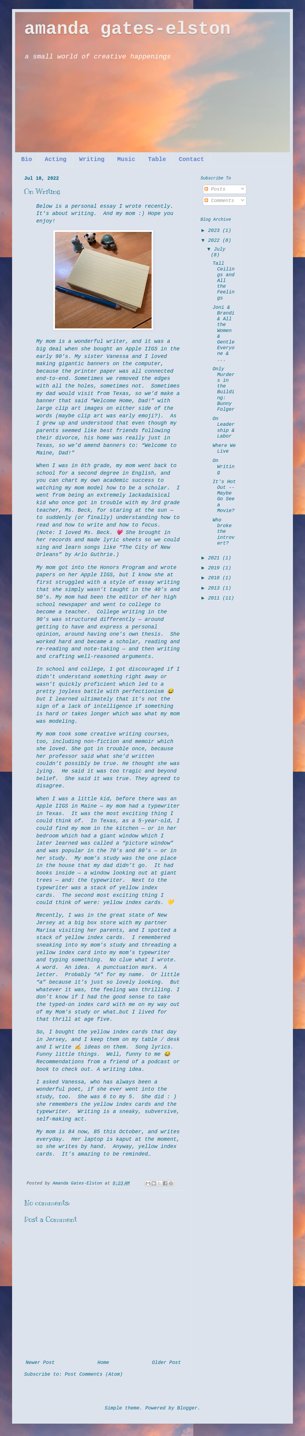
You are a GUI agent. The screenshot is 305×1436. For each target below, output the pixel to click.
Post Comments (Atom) (94, 1374)
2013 (215, 588)
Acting (55, 159)
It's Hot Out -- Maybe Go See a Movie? (224, 496)
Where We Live (224, 448)
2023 (215, 230)
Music (126, 159)
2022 (215, 240)
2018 (215, 578)
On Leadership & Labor (224, 427)
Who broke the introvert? (224, 531)
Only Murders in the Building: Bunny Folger (224, 389)
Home (103, 1362)
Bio (26, 159)
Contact (191, 159)
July (219, 249)
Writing (91, 159)
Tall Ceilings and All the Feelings (224, 281)
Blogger (187, 1408)
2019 (215, 568)
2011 (215, 598)
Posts (215, 189)
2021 (215, 558)
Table (157, 159)
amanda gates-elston (127, 29)
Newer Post (40, 1362)
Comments (219, 201)
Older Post (166, 1362)
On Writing (224, 466)
